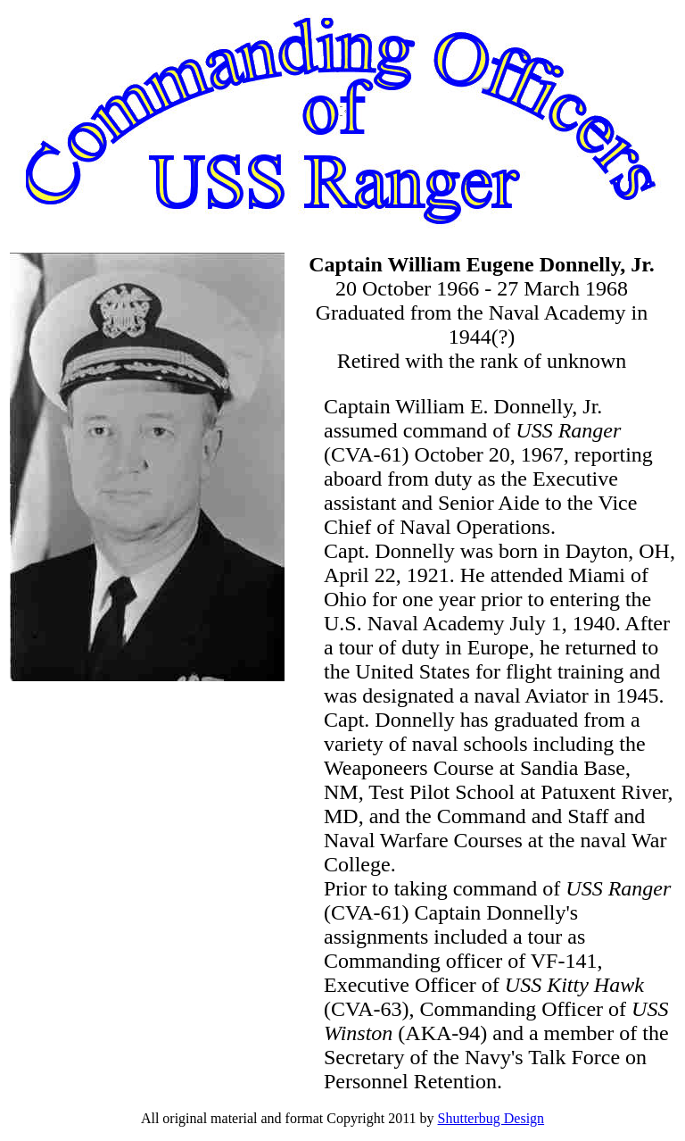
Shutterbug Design (491, 1118)
